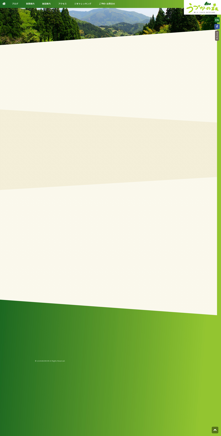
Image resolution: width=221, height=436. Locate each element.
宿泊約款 (217, 36)
